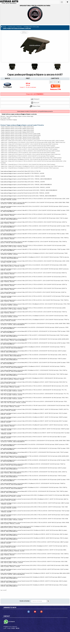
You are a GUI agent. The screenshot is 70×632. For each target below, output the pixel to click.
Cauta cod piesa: (25, 601)
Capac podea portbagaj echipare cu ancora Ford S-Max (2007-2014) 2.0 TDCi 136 (20, 171)
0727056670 (11, 621)
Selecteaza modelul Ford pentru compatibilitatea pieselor (35, 111)
